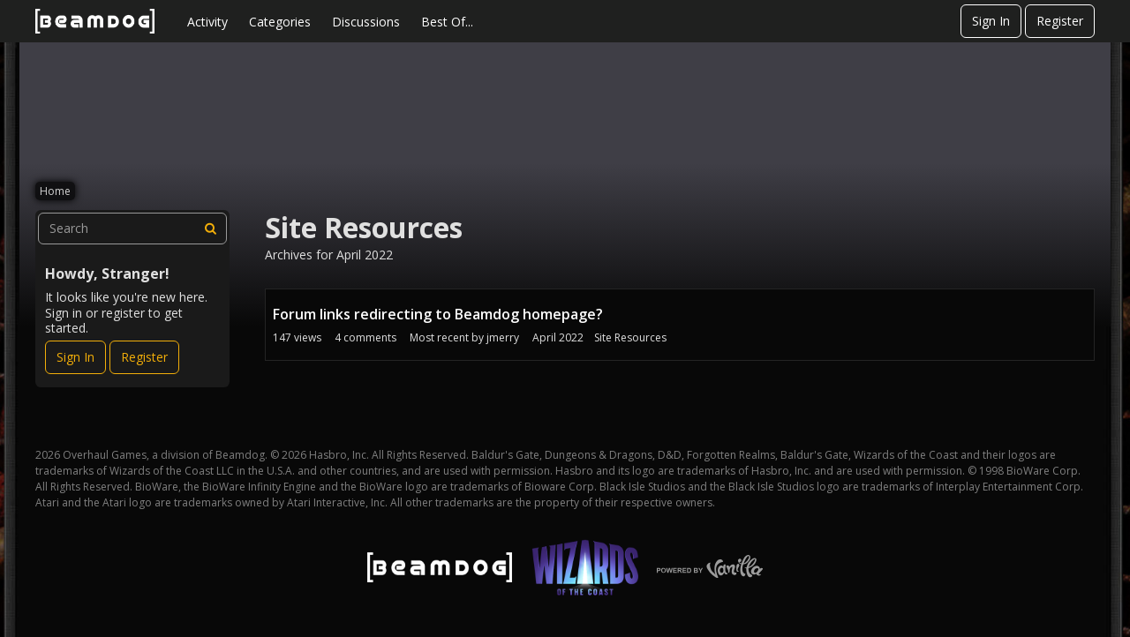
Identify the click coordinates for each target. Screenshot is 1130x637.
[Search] (211, 228)
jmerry (502, 337)
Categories (280, 21)
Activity (207, 21)
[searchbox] (132, 228)
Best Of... (447, 21)
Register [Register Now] (144, 356)
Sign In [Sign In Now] (75, 356)
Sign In (991, 20)
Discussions (366, 21)
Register (1059, 20)
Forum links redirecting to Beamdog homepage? (438, 314)
